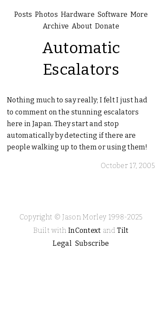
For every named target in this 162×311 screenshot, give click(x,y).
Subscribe (92, 243)
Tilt (122, 230)
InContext (84, 230)
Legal (62, 243)
